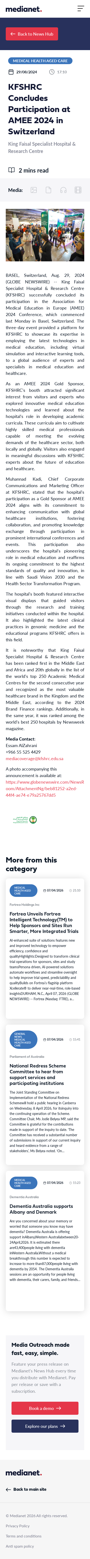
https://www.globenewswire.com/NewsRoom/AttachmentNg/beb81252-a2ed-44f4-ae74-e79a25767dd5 (45, 788)
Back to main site (26, 1489)
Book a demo (45, 1408)
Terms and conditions (24, 1536)
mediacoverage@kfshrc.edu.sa (34, 758)
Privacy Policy (18, 1526)
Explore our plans (45, 1426)
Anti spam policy (20, 1546)
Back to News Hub (32, 34)
